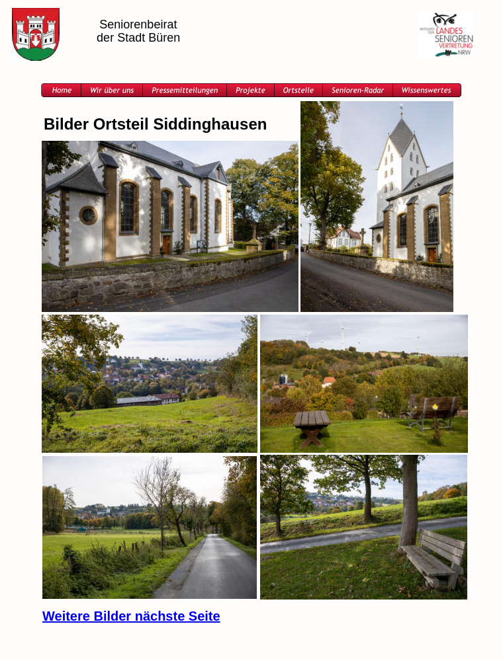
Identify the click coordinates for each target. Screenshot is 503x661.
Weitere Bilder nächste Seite (131, 616)
